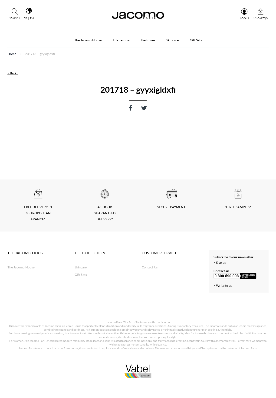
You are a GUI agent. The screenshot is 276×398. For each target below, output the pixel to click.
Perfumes (148, 40)
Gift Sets (196, 40)
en (32, 18)
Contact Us (150, 267)
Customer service (159, 255)
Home (11, 54)
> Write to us (223, 285)
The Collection (90, 255)
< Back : (12, 73)
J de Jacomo (121, 40)
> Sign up (220, 262)
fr (25, 18)
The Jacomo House (88, 40)
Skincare (172, 40)
